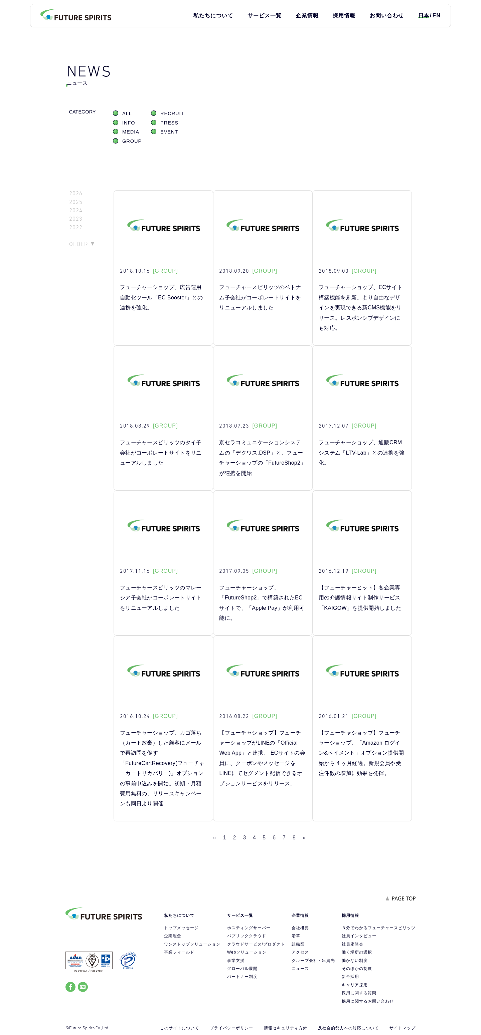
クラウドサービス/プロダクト (256, 944)
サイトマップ (402, 1028)
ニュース (300, 968)
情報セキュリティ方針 (285, 1028)
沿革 (296, 936)
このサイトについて (179, 1028)
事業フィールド (179, 952)
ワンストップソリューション (192, 944)
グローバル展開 (242, 968)
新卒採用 (350, 976)
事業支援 (236, 960)
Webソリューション (247, 952)
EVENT (169, 132)
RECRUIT (172, 113)
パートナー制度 (242, 976)
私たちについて (213, 15)
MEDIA (130, 132)
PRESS (169, 122)
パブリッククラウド (246, 936)
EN (437, 15)
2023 (76, 219)
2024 (76, 210)
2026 (76, 193)
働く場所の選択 (357, 952)
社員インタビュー (359, 936)
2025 (76, 202)
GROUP (132, 141)
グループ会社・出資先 (313, 960)
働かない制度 (355, 960)
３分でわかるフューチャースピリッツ (379, 928)
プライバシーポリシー (231, 1028)
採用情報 (344, 15)
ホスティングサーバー (249, 928)
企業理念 (172, 936)
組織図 (298, 944)
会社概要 (300, 928)
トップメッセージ (181, 928)
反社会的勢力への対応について (348, 1028)
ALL (127, 113)
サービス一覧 (265, 15)
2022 (76, 227)
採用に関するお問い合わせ (368, 1001)
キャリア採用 (355, 985)
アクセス (300, 952)
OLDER (78, 244)
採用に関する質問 (359, 993)
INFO (128, 122)
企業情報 (307, 15)
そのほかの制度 (357, 968)
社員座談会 (352, 944)
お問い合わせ (387, 15)
